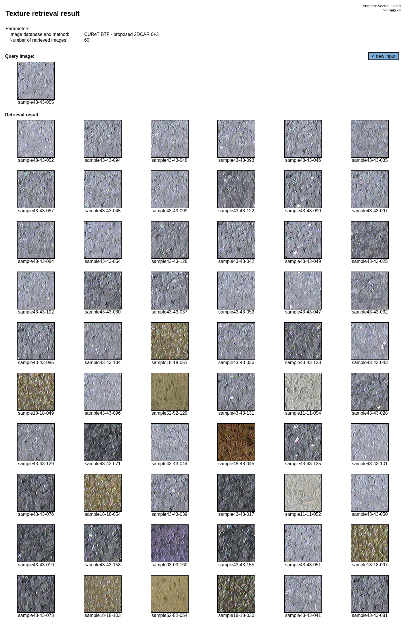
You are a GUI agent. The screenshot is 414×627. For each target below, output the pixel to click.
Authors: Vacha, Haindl (382, 6)
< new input (383, 56)
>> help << (392, 10)
